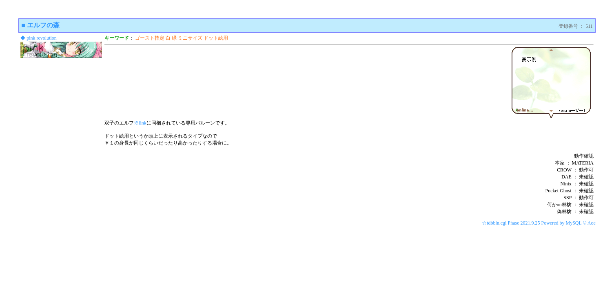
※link (140, 123)
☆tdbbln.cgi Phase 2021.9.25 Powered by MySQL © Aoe (539, 223)
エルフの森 (43, 25)
